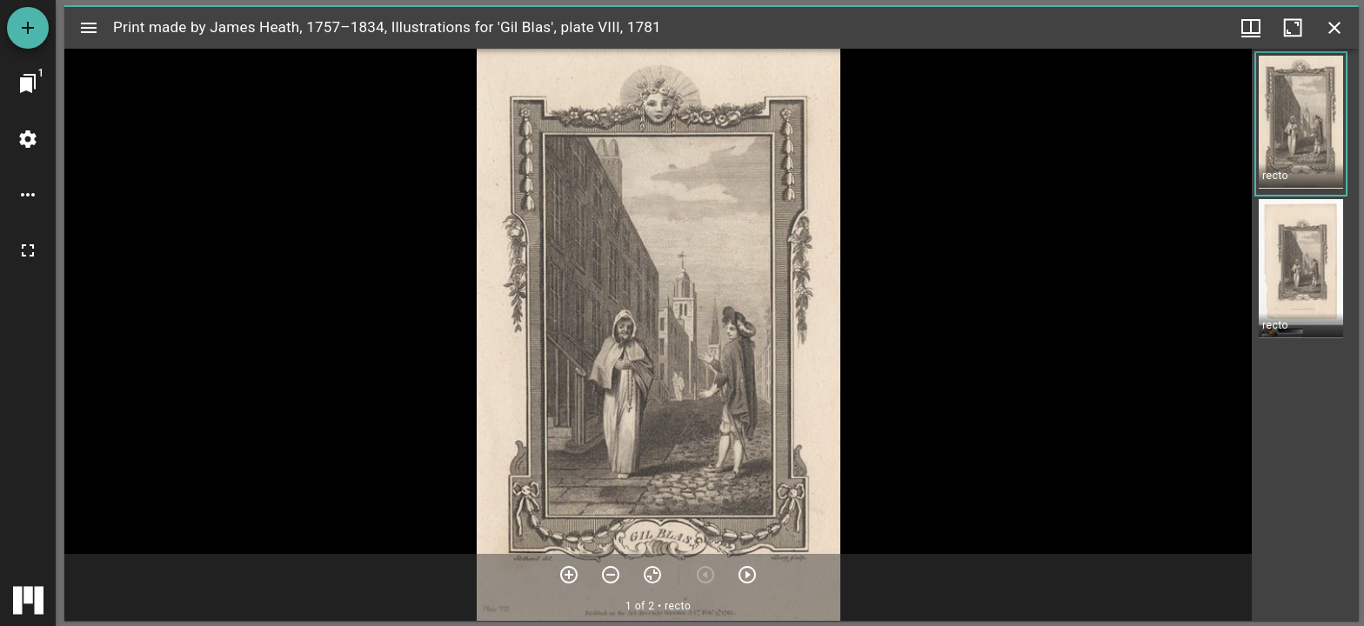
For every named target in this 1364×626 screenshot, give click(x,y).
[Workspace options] (28, 195)
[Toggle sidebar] (89, 28)
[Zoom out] (611, 575)
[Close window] (1334, 28)
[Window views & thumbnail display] (1251, 28)
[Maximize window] (1293, 28)
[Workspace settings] (28, 139)
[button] (1301, 124)
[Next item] (747, 575)
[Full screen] (28, 250)
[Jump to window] (28, 83)
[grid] (1305, 335)
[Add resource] (28, 28)
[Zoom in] (569, 575)
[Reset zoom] (652, 575)
